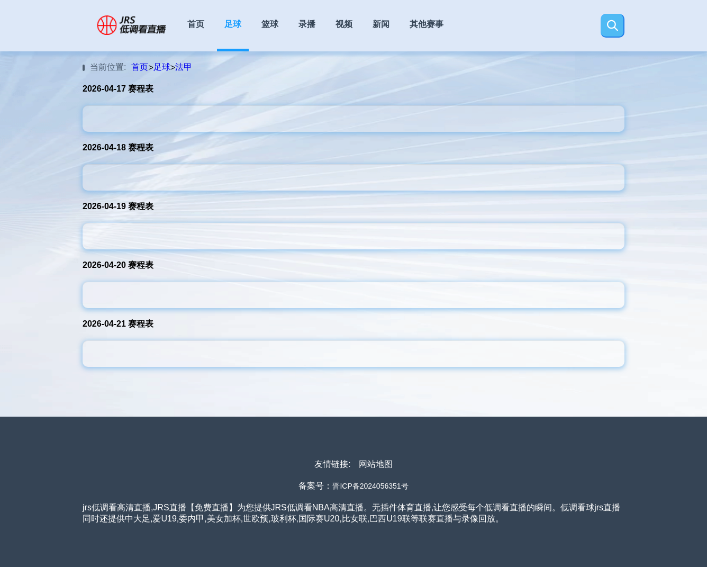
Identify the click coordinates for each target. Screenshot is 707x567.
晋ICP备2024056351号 (370, 486)
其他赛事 (426, 24)
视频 (344, 24)
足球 (232, 24)
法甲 (183, 66)
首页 (195, 24)
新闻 (381, 24)
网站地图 (376, 464)
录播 (306, 24)
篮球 (269, 24)
